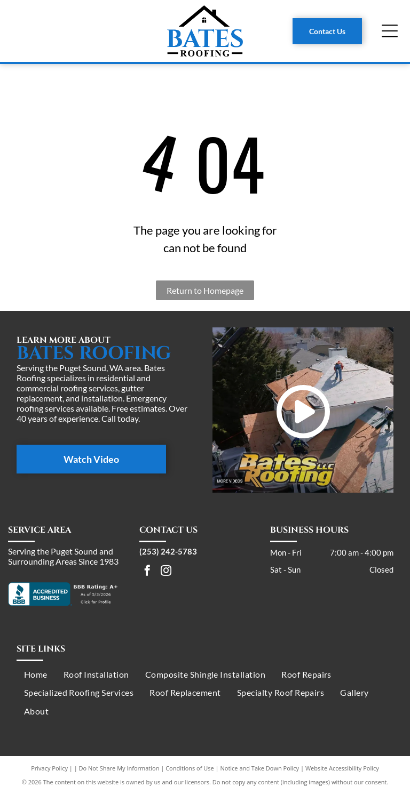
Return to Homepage (205, 290)
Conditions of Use (189, 768)
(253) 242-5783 (168, 551)
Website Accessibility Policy (342, 768)
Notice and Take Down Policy (259, 768)
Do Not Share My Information (119, 768)
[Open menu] (390, 31)
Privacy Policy (49, 768)
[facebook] (147, 572)
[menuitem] (36, 674)
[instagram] (166, 572)
